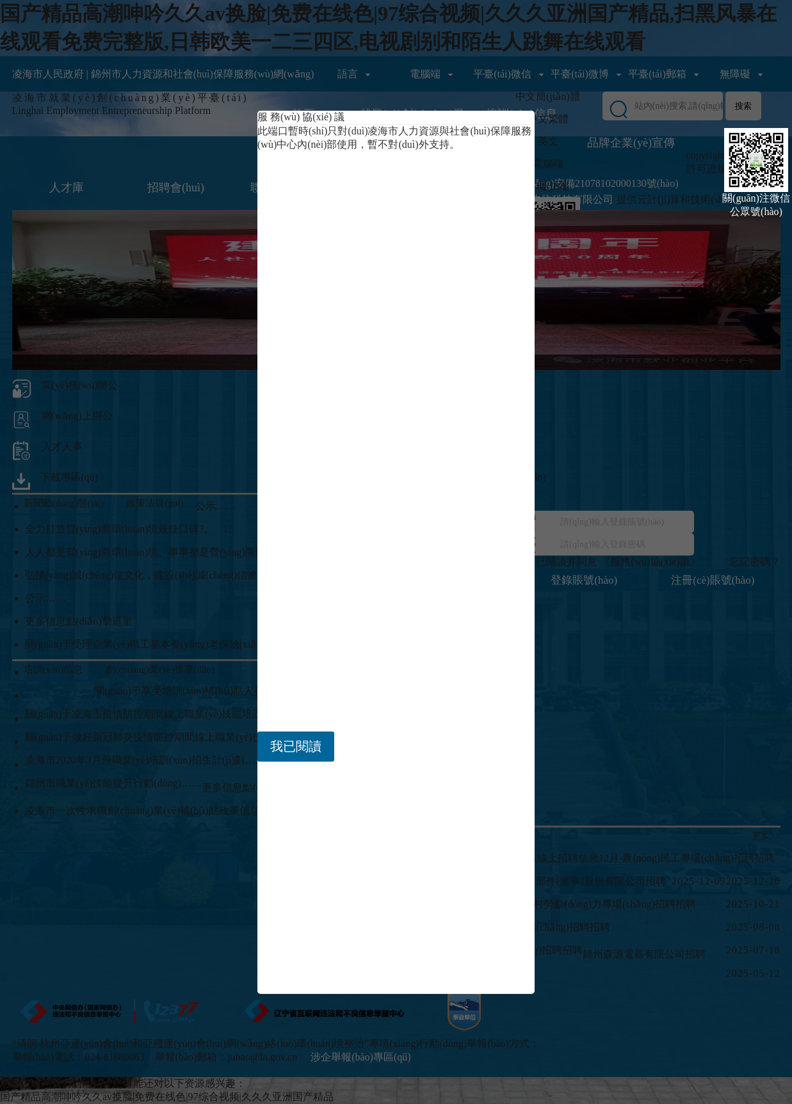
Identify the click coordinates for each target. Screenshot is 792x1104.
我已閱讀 (295, 746)
